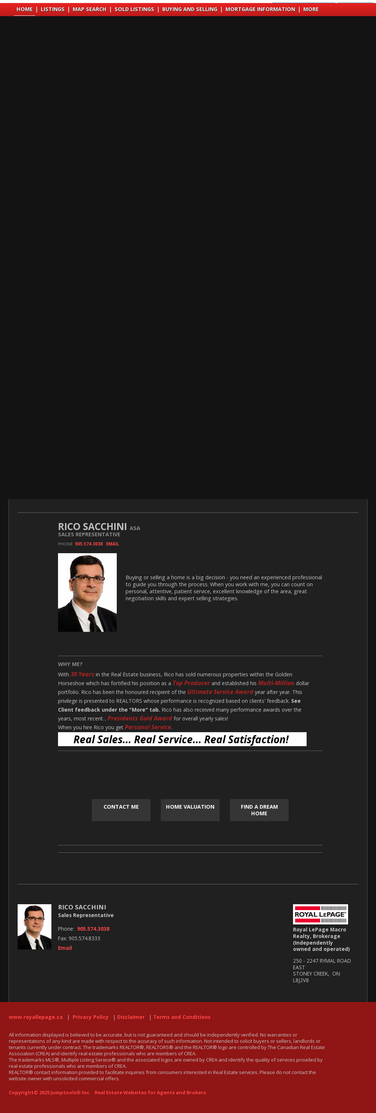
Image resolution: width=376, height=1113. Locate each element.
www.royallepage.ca (36, 1017)
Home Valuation (190, 806)
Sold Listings (134, 9)
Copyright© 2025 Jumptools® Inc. (50, 1092)
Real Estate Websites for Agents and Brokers (150, 1092)
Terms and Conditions (181, 1017)
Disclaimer (131, 1017)
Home (25, 9)
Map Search (89, 9)
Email (112, 544)
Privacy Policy (91, 1017)
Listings (53, 9)
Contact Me (121, 806)
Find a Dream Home (259, 810)
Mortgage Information (260, 9)
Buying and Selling (189, 9)
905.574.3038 (89, 544)
